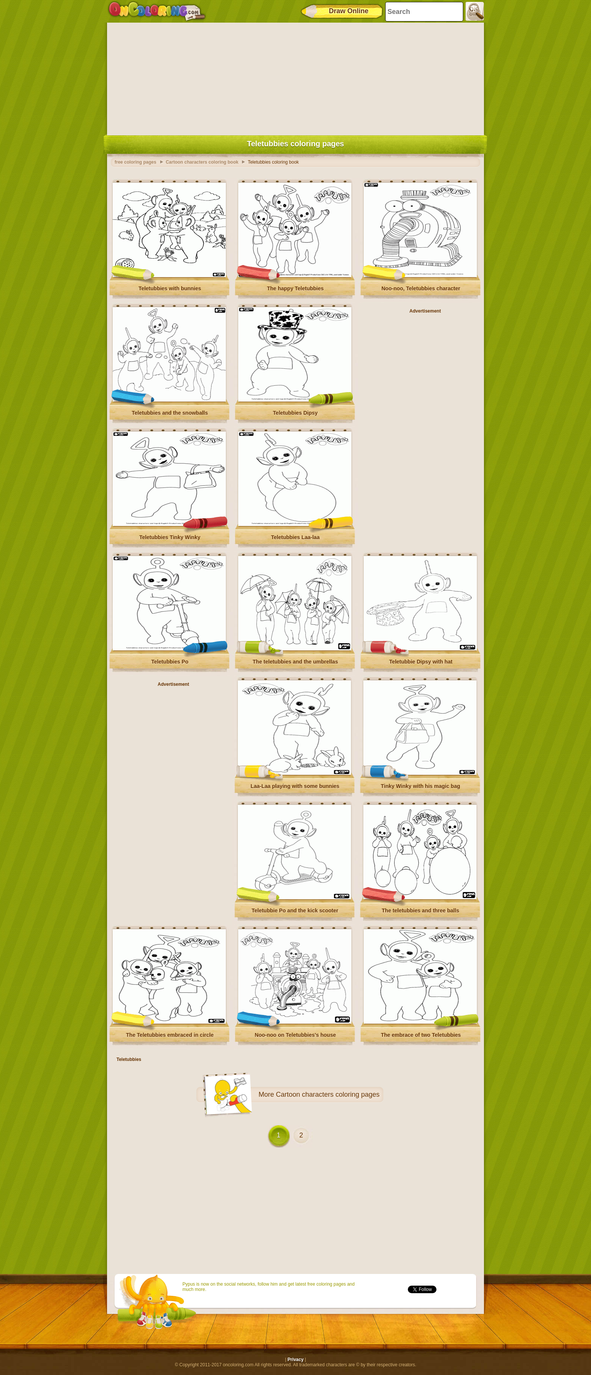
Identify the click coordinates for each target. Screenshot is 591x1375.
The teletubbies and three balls (420, 910)
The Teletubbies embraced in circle (169, 1035)
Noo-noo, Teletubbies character (420, 288)
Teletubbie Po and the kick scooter (294, 910)
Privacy (296, 1359)
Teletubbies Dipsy (295, 413)
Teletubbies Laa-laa (295, 537)
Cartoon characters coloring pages (328, 1094)
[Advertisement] (295, 77)
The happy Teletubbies (295, 288)
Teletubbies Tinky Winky (170, 537)
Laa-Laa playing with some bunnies (295, 786)
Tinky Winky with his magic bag (420, 786)
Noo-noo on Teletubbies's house (295, 1035)
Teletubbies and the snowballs (170, 413)
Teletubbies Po (169, 662)
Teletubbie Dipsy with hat (421, 662)
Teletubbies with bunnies (169, 288)
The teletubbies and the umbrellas (295, 662)
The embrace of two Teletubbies (421, 1035)
